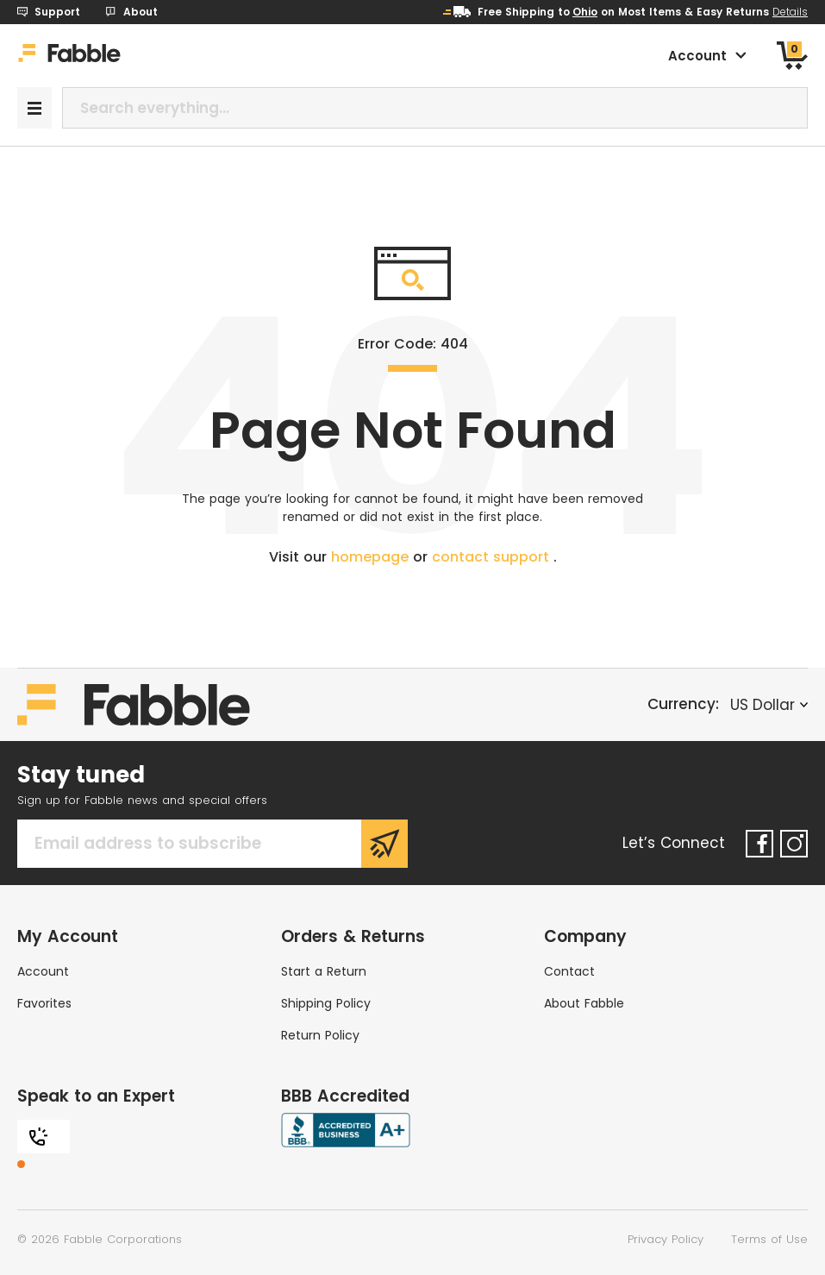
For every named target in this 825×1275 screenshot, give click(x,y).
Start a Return (323, 971)
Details (790, 11)
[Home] (69, 56)
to (577, 11)
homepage (372, 557)
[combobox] (435, 108)
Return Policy (320, 1035)
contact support (492, 557)
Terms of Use (769, 1239)
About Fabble (584, 1003)
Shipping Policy (326, 1003)
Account (43, 971)
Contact (569, 971)
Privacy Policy (665, 1239)
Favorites (44, 1003)
